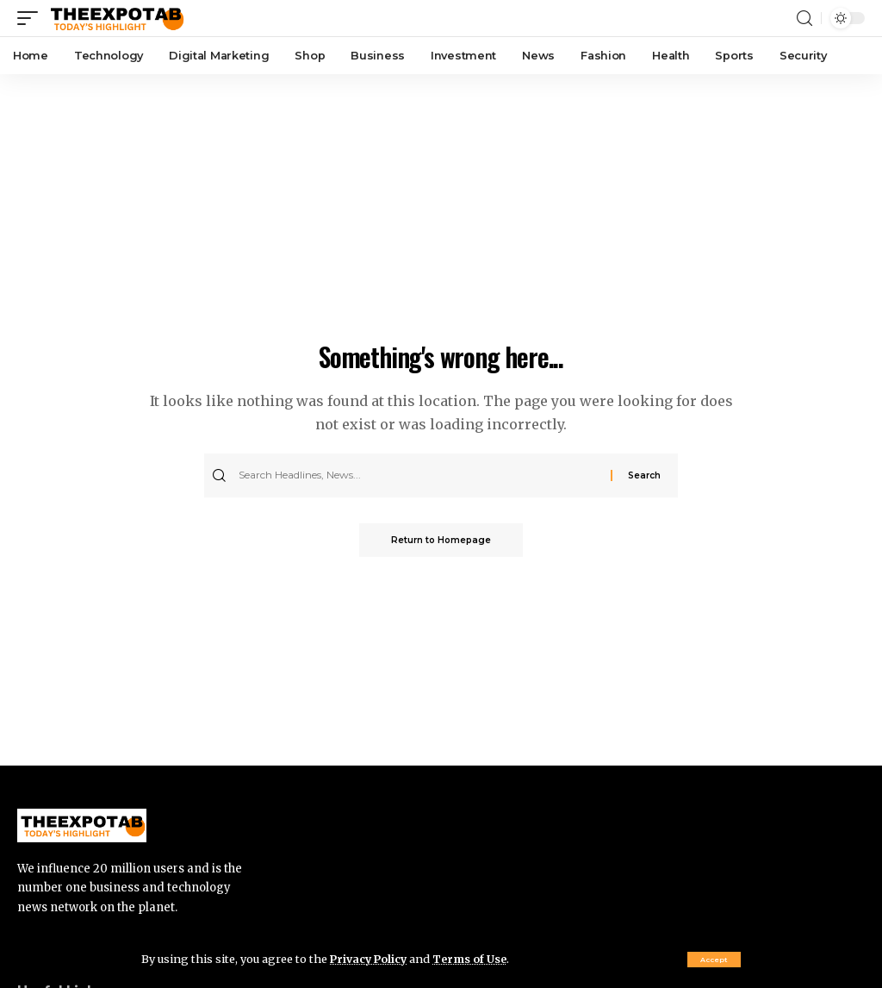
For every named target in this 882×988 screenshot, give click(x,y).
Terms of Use (474, 959)
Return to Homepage (441, 540)
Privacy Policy (370, 959)
